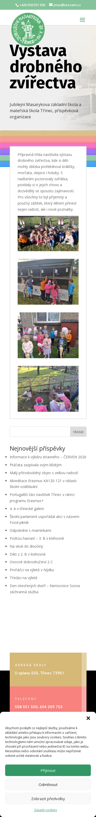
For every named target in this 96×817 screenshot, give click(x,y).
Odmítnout (48, 784)
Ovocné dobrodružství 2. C (31, 561)
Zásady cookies (45, 810)
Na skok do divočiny (26, 546)
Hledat (78, 431)
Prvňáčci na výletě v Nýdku (32, 569)
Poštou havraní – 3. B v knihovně (37, 538)
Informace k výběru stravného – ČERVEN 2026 (48, 456)
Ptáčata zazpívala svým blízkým (36, 464)
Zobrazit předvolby (48, 798)
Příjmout (48, 770)
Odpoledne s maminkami (30, 530)
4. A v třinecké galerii (27, 508)
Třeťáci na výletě (23, 577)
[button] (88, 718)
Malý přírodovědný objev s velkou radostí (44, 472)
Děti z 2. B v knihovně (28, 554)
